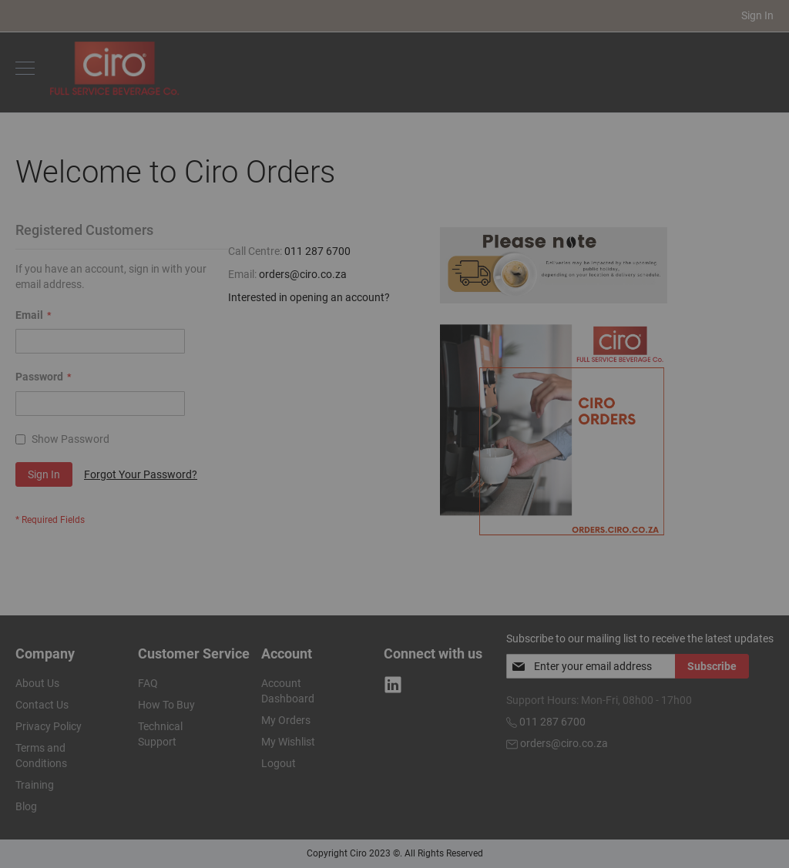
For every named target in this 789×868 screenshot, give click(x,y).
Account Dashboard (287, 691)
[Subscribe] (712, 666)
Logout (278, 763)
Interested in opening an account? (309, 297)
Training (34, 785)
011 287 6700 (317, 251)
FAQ (148, 683)
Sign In (757, 15)
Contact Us (42, 705)
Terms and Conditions (41, 755)
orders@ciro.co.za (303, 274)
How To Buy (166, 705)
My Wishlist (288, 742)
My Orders (286, 720)
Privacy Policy (48, 726)
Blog (26, 806)
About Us (37, 683)
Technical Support (160, 734)
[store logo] (115, 68)
